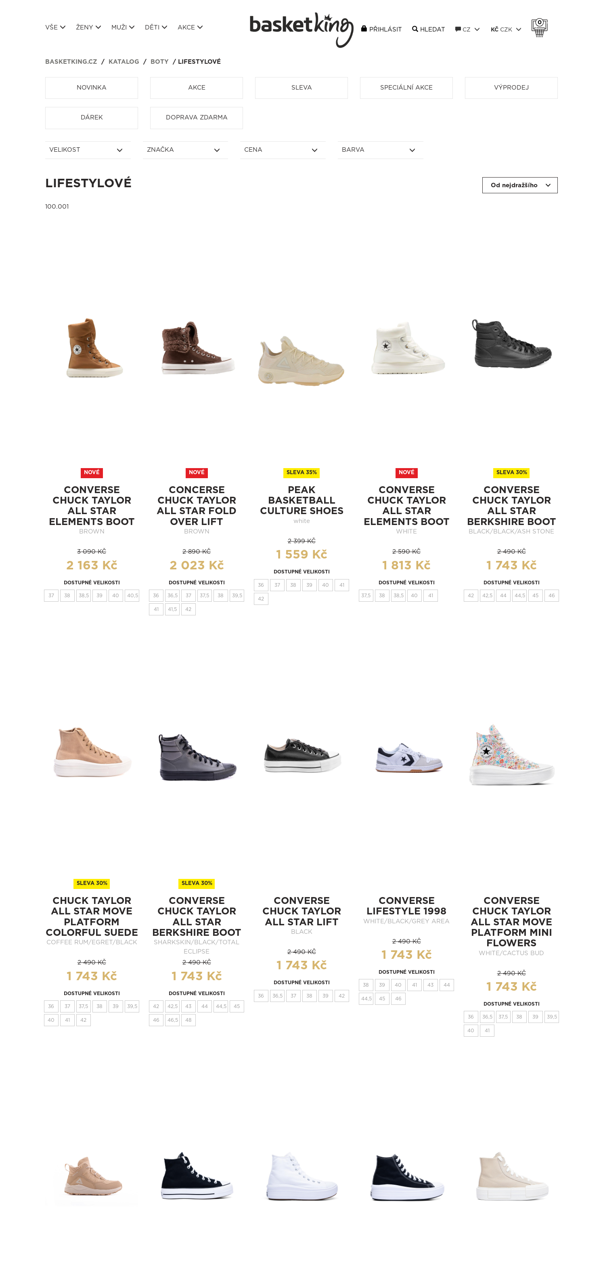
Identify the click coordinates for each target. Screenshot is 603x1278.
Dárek (92, 118)
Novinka (92, 88)
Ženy (88, 27)
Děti (156, 27)
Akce (190, 27)
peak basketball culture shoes (301, 501)
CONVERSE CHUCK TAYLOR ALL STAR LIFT (301, 911)
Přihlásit (385, 30)
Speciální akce (406, 88)
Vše (55, 27)
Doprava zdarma (197, 118)
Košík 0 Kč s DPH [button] (542, 23)
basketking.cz (71, 62)
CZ (467, 29)
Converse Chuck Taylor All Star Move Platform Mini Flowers (511, 922)
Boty (160, 62)
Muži (123, 27)
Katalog (124, 62)
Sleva (301, 88)
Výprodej (511, 88)
